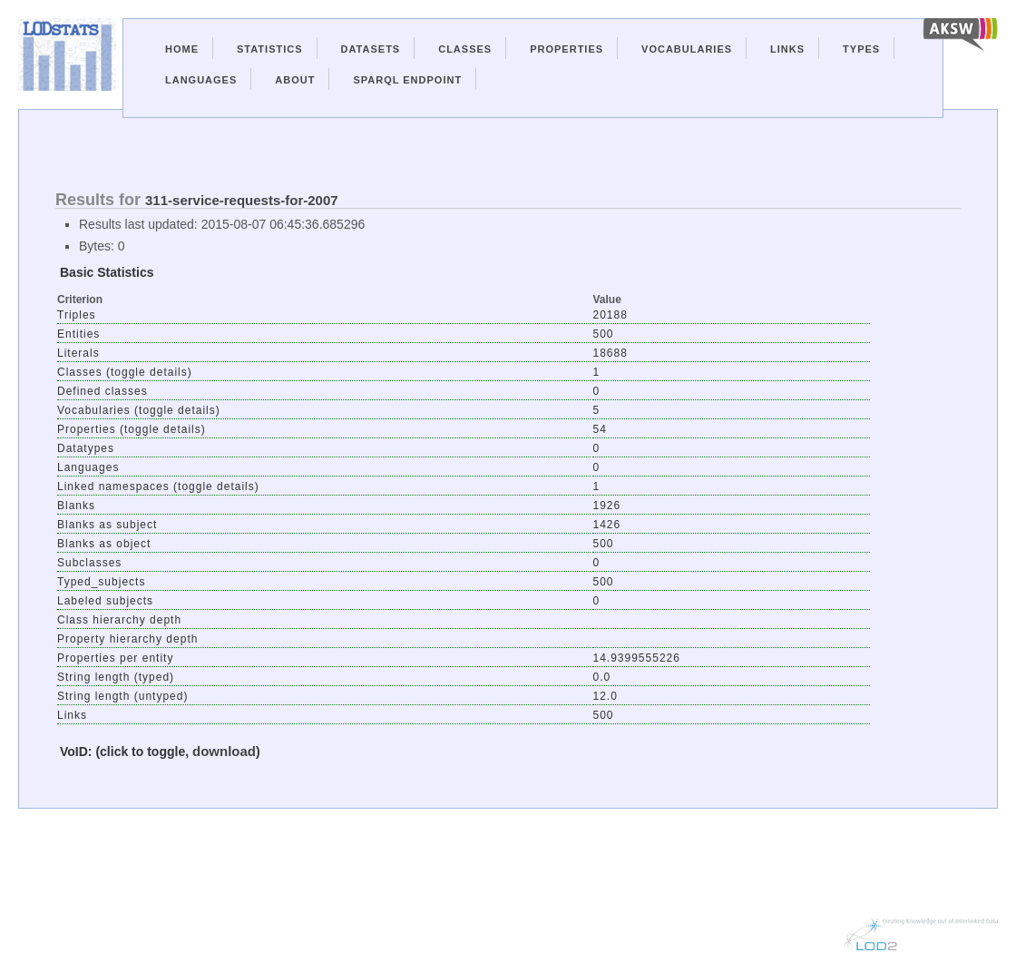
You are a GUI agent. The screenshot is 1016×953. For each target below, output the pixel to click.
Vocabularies (686, 49)
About (295, 79)
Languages (201, 79)
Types (861, 49)
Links (787, 49)
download (224, 751)
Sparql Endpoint (407, 79)
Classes (465, 49)
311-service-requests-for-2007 (241, 200)
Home (182, 49)
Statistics (270, 49)
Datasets (371, 49)
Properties (566, 49)
